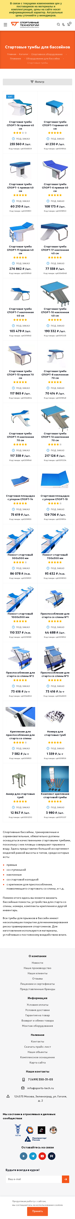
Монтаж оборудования (37, 1026)
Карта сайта (38, 1062)
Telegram (33, 1144)
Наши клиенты (38, 973)
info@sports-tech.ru (40, 1088)
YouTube (42, 1144)
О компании (37, 956)
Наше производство (37, 968)
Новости (37, 962)
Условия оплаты (37, 1004)
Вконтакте (23, 1144)
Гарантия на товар (37, 1015)
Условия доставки (37, 1010)
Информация (37, 998)
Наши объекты (38, 1052)
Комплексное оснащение (37, 1057)
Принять (37, 1211)
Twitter (51, 1144)
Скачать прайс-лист (37, 1046)
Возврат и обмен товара (38, 1020)
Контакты (37, 1041)
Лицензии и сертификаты (37, 984)
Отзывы (37, 978)
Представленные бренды (37, 989)
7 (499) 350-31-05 (40, 1079)
